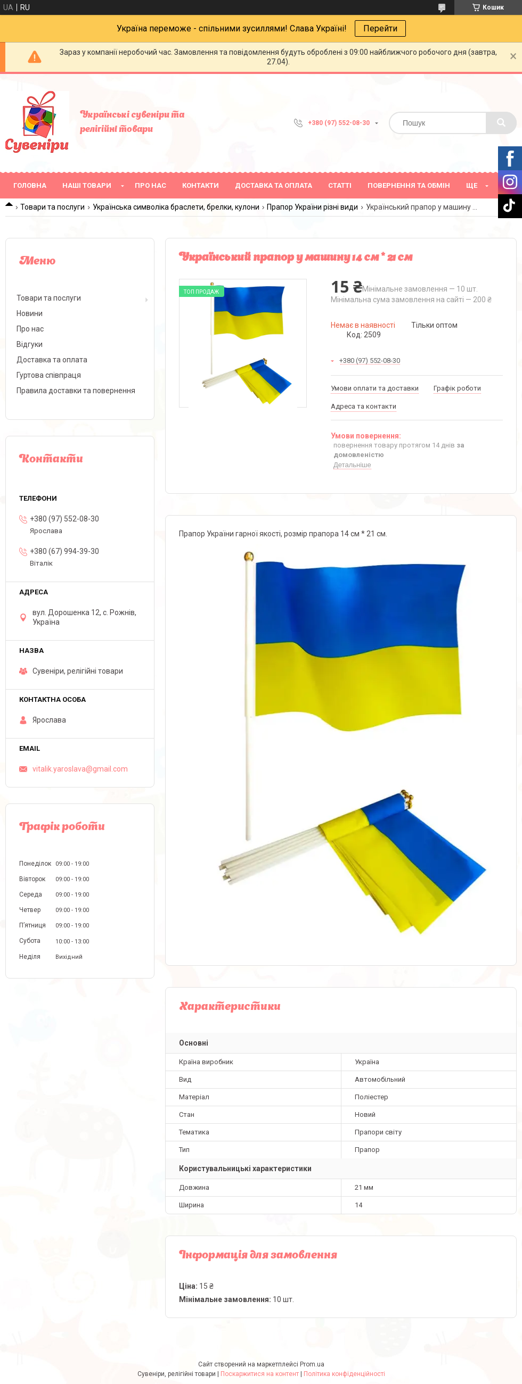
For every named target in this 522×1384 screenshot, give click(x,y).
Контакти (200, 185)
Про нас (150, 185)
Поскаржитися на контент (260, 1374)
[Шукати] (501, 123)
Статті (340, 185)
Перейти (380, 28)
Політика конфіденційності (344, 1374)
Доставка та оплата (273, 185)
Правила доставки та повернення (76, 390)
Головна (29, 185)
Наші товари (86, 185)
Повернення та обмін (409, 185)
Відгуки (30, 344)
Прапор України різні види (312, 207)
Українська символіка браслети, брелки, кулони (176, 207)
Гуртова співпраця (49, 375)
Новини (30, 313)
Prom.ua (312, 1364)
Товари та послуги (52, 207)
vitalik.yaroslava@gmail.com (80, 769)
